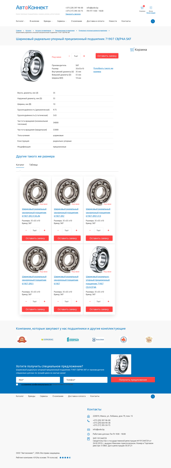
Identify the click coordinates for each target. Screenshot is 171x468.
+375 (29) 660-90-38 (101, 423)
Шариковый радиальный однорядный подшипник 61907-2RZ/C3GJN (34, 212)
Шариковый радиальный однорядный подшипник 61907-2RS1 (34, 280)
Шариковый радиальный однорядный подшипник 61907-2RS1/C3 (98, 212)
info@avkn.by (92, 8)
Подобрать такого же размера (103, 69)
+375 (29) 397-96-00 (74, 8)
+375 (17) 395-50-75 (74, 11)
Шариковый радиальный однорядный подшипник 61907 (66, 280)
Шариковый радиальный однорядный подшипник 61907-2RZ (66, 212)
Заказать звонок (73, 14)
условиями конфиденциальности (36, 384)
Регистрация (151, 13)
